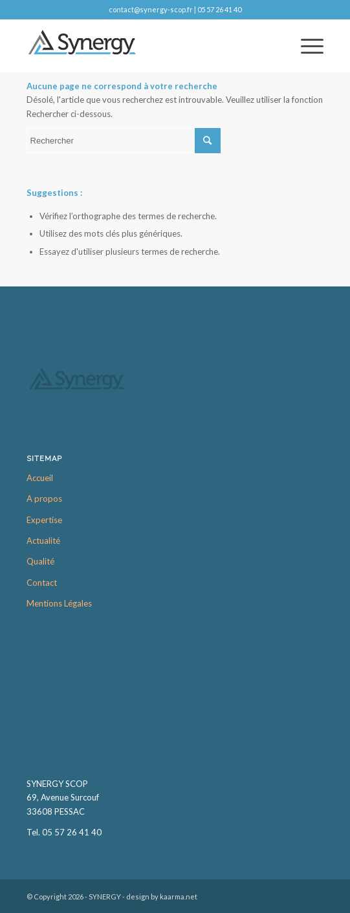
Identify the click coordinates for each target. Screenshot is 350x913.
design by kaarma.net (161, 896)
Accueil (40, 478)
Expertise (44, 520)
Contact (42, 582)
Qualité (40, 561)
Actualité (43, 540)
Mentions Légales (59, 603)
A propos (44, 498)
